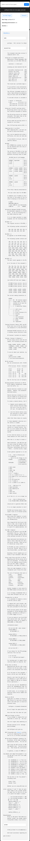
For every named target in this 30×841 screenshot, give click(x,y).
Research (24, 15)
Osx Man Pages (7, 15)
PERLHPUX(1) (6, 33)
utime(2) (19, 732)
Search (26, 4)
